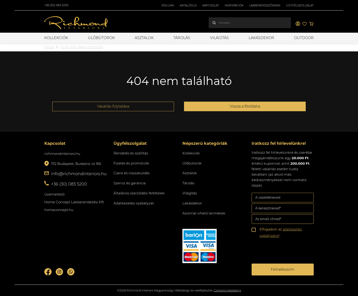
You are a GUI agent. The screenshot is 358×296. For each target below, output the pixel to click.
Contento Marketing (227, 290)
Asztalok (144, 38)
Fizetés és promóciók (131, 163)
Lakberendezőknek (264, 5)
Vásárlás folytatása (113, 106)
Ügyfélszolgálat (300, 5)
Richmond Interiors (76, 22)
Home (49, 47)
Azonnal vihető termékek (203, 213)
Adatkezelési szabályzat (133, 203)
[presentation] (286, 251)
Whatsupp (70, 271)
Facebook (48, 271)
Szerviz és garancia (129, 183)
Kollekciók (56, 38)
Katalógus (188, 5)
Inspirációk (234, 5)
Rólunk (168, 5)
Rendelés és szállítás (130, 153)
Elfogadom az (281, 232)
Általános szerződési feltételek (139, 193)
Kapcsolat (210, 5)
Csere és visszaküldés (131, 173)
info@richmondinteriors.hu (79, 173)
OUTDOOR (304, 38)
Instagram (59, 271)
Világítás (219, 38)
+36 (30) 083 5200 (56, 5)
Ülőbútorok (101, 38)
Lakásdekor (261, 38)
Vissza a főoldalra (245, 106)
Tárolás (181, 38)
